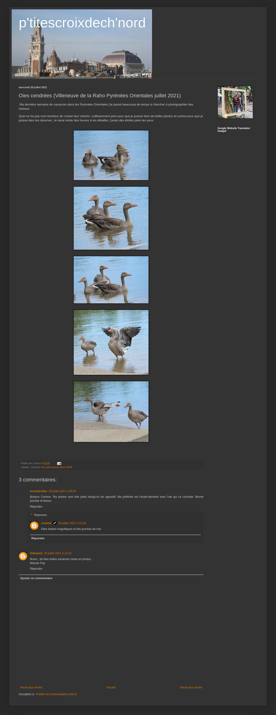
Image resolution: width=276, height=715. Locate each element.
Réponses (40, 515)
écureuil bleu (38, 491)
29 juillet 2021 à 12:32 (57, 553)
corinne (46, 523)
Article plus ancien (191, 687)
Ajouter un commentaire (36, 578)
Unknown (36, 553)
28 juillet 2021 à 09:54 (62, 491)
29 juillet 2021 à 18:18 (72, 523)
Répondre (36, 506)
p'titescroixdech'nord (82, 22)
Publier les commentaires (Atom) (56, 694)
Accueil (111, 687)
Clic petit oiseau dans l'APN (56, 467)
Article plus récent (31, 687)
